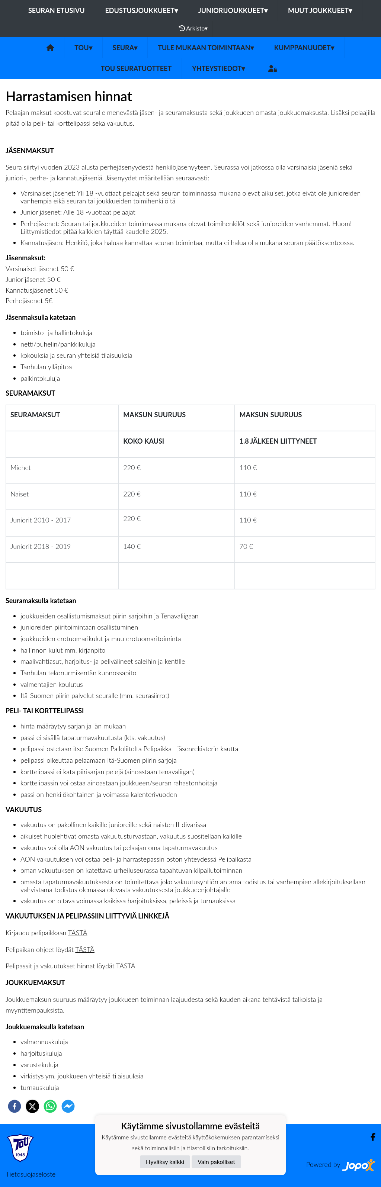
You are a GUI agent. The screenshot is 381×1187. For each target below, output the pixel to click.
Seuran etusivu (56, 10)
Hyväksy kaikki (165, 1161)
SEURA (125, 48)
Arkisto (193, 28)
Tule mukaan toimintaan (206, 48)
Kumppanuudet (304, 48)
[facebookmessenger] (68, 1106)
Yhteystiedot (218, 68)
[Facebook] (370, 1137)
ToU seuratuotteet (136, 68)
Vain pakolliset (216, 1161)
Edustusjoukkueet (141, 10)
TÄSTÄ (77, 933)
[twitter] (32, 1106)
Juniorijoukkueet (233, 10)
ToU (83, 48)
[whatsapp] (50, 1106)
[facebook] (14, 1106)
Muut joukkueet (320, 10)
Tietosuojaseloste (30, 1174)
